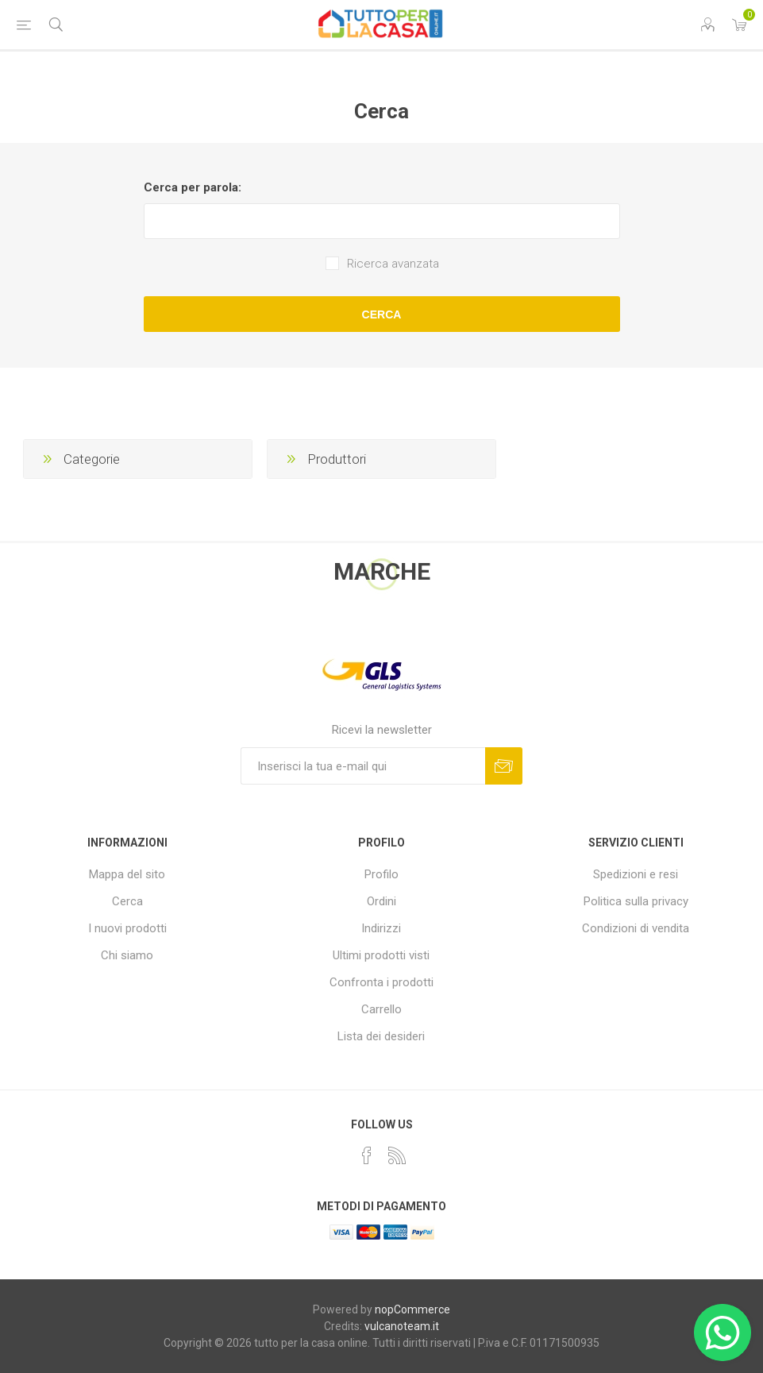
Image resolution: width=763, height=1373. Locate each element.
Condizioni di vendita (635, 928)
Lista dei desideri (381, 1036)
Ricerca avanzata (393, 263)
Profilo (381, 874)
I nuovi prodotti (127, 928)
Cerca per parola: (192, 187)
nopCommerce (412, 1309)
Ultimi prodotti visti (381, 955)
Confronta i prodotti (381, 982)
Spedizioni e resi (635, 874)
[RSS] (397, 1155)
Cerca (382, 314)
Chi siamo (127, 955)
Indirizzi (381, 928)
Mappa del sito (127, 874)
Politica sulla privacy (636, 901)
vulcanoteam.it (401, 1326)
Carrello (381, 1009)
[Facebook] (367, 1155)
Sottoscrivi (503, 766)
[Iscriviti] (363, 766)
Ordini (381, 901)
